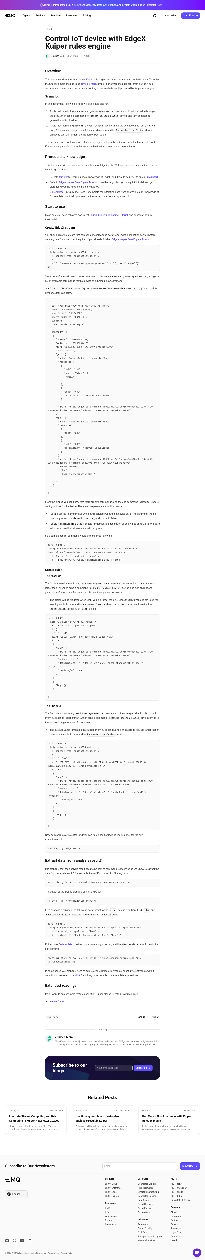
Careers (174, 1224)
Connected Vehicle (147, 1184)
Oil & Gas (142, 1232)
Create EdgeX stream (59, 227)
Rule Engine (52, 1017)
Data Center (143, 1200)
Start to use (54, 206)
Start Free (190, 15)
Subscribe (143, 1067)
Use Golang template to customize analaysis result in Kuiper (97, 1118)
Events (108, 1220)
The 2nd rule (53, 705)
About (174, 1212)
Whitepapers (111, 1216)
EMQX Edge (110, 1192)
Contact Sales (169, 15)
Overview (52, 71)
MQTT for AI (177, 1184)
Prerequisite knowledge (64, 157)
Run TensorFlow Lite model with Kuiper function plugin (166, 1118)
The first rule (53, 576)
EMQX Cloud (111, 1184)
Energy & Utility (145, 1228)
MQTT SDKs (176, 1196)
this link (63, 177)
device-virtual (88, 83)
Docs (107, 1208)
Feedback (154, 1017)
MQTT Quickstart (179, 1188)
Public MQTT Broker (180, 1200)
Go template (57, 192)
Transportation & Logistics (150, 1236)
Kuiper (89, 79)
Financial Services (146, 1240)
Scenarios (51, 96)
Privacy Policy (67, 1253)
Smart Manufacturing (148, 1192)
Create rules (53, 570)
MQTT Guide (177, 1192)
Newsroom (176, 1216)
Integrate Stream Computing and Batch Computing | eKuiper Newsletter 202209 (34, 1118)
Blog (107, 1212)
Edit (141, 1017)
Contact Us (176, 1236)
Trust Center (177, 1228)
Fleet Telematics (145, 1188)
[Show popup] (16, 1194)
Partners (175, 1220)
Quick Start (152, 177)
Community (110, 1224)
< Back (48, 29)
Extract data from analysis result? (73, 860)
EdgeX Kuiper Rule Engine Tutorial (78, 182)
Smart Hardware (146, 1204)
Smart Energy (144, 1208)
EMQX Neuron (112, 1196)
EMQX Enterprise (113, 1188)
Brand (174, 1240)
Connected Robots (147, 1196)
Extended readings (60, 985)
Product (86, 56)
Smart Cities (144, 1212)
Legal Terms (177, 1232)
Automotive (143, 1224)
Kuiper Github (57, 1001)
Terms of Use (53, 1253)
